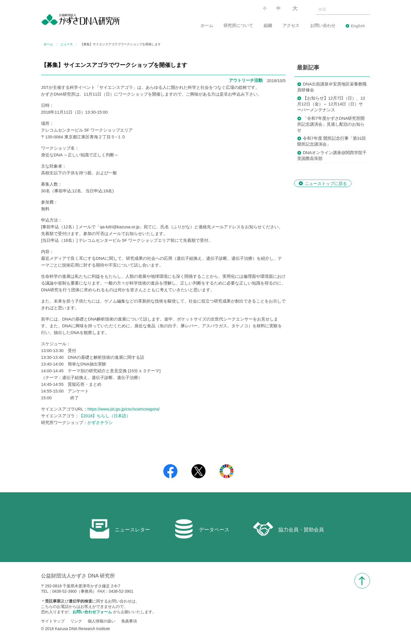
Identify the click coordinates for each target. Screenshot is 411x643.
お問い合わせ (322, 26)
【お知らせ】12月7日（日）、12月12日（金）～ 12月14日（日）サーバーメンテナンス (331, 104)
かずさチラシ (100, 422)
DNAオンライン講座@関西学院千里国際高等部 (332, 155)
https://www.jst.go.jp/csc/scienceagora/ (123, 409)
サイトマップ (53, 621)
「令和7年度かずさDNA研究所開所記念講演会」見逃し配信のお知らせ (331, 124)
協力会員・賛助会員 (288, 529)
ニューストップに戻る (326, 183)
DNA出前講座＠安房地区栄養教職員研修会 (332, 87)
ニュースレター (119, 529)
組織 (268, 26)
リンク (76, 621)
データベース (201, 529)
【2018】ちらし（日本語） (104, 415)
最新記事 (308, 67)
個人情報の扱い (101, 621)
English (358, 26)
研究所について (238, 26)
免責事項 (129, 621)
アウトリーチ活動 (246, 80)
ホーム (206, 26)
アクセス (291, 26)
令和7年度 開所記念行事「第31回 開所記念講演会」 (331, 141)
